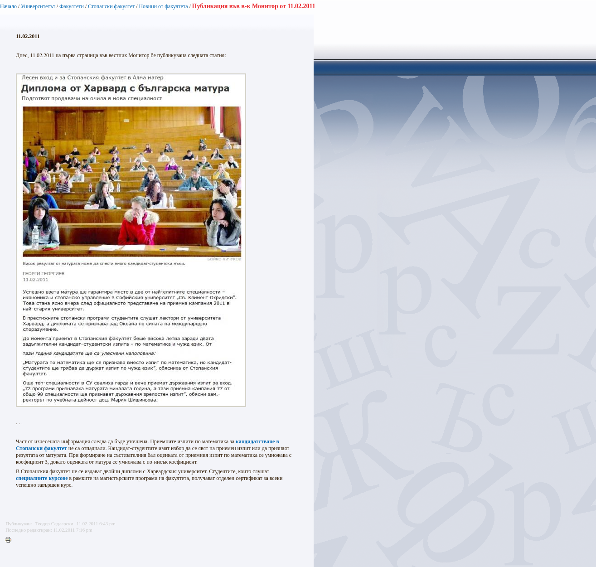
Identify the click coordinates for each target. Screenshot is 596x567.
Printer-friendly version (10, 540)
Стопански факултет (111, 6)
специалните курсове (42, 478)
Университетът (38, 6)
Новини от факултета (163, 6)
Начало (8, 6)
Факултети (71, 6)
